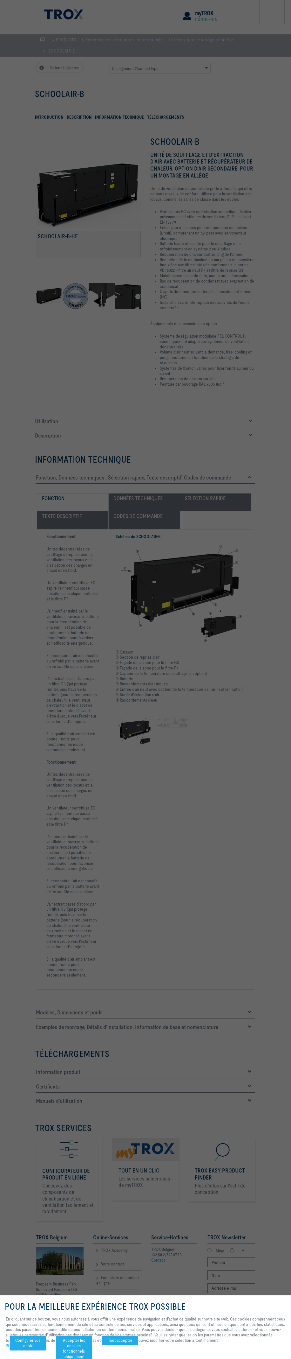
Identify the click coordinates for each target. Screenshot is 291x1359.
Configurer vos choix (27, 1343)
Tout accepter (120, 1340)
